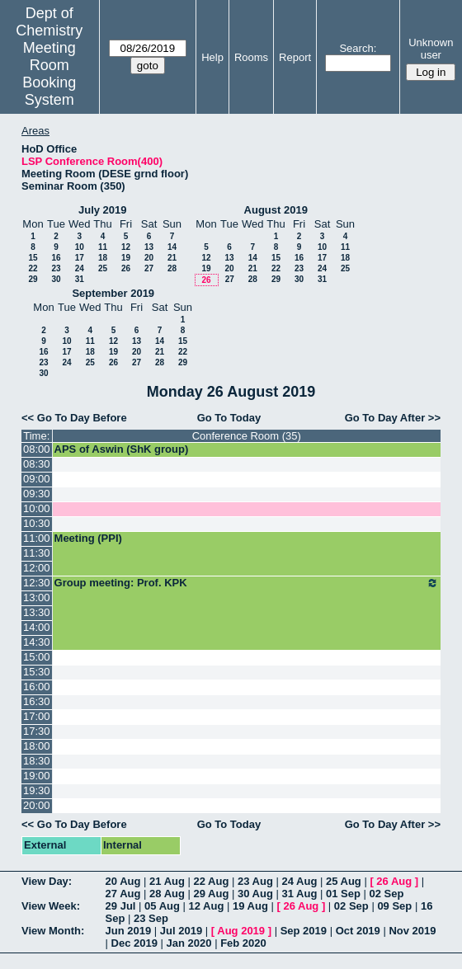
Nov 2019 (412, 930)
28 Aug (167, 893)
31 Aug (299, 893)
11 (102, 247)
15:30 (36, 672)
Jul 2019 (181, 930)
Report (295, 57)
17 (79, 257)
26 (125, 268)
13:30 (36, 612)
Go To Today (229, 418)
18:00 (36, 746)
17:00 (36, 716)
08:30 (36, 464)
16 (55, 257)
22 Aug (211, 881)
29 (32, 279)
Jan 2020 (189, 943)
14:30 (36, 642)
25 (102, 268)
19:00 (36, 775)
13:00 (36, 597)
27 (148, 268)
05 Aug (162, 906)
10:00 (36, 508)
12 (125, 247)
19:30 (36, 790)
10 (79, 247)
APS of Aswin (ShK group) (121, 449)
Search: (357, 48)
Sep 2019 (303, 930)
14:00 (36, 627)
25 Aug (343, 881)
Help (212, 57)
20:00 (36, 805)
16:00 (36, 686)
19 (125, 257)
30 (55, 279)
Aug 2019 (241, 930)
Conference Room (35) (246, 436)
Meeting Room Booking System (49, 74)
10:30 (36, 523)
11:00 (36, 538)
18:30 (36, 761)
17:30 (36, 731)
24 (79, 268)
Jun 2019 (129, 930)
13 (148, 247)
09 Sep (394, 906)
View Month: (52, 930)
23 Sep (151, 918)
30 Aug (255, 893)
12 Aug (206, 906)
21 (172, 257)
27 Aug (123, 893)
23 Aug (255, 881)
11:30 (36, 553)
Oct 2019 (358, 930)
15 (32, 257)
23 (55, 268)
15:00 (36, 657)
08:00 (36, 449)
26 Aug (394, 881)
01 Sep (343, 893)
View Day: (46, 881)
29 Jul (121, 906)
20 (148, 257)
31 (79, 279)
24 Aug (299, 881)
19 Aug (250, 906)
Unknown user (430, 48)
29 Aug (211, 893)
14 (172, 247)
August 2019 (276, 210)
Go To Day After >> (393, 418)
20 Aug (123, 881)
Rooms (251, 57)
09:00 (36, 479)
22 (32, 268)
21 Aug (167, 881)
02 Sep (386, 893)
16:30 (36, 701)
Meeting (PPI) (88, 538)
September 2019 (113, 293)
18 (102, 257)
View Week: (50, 906)
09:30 (36, 493)
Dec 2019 (134, 943)
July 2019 (102, 210)
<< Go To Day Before (74, 418)
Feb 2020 (243, 943)
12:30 (36, 582)
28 (172, 268)
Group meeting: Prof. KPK (246, 583)
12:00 (36, 568)
